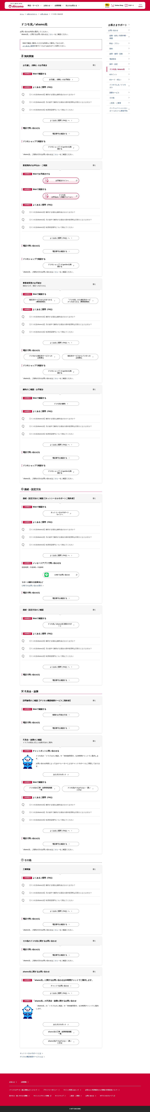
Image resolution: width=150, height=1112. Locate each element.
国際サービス (114, 93)
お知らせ (47, 5)
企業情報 (58, 5)
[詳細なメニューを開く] (140, 5)
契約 (111, 49)
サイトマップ (59, 1096)
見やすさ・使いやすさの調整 (18, 1096)
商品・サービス (33, 5)
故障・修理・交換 (116, 54)
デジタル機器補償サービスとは (31, 1057)
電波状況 (112, 59)
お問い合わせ (44, 14)
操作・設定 (113, 64)
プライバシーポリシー (50, 1090)
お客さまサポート (32, 14)
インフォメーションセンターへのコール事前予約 (118, 109)
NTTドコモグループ (107, 1096)
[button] (61, 65)
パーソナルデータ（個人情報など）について (23, 1090)
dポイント (113, 74)
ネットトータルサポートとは (30, 1053)
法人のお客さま (71, 5)
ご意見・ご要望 (115, 103)
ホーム (22, 14)
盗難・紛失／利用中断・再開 (118, 37)
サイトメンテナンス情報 (43, 1096)
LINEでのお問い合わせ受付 (32, 586)
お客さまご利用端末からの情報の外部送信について (101, 1090)
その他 (111, 98)
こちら (50, 34)
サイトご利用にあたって (71, 1090)
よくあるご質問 (28, 46)
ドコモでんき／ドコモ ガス (117, 86)
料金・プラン (114, 43)
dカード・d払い (115, 80)
